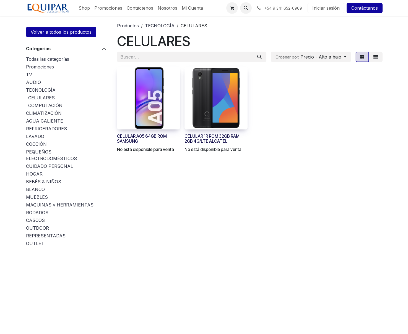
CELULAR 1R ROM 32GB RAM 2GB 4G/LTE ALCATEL (212, 139)
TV (29, 74)
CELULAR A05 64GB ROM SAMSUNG (142, 139)
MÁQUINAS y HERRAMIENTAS (59, 205)
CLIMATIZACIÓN (44, 113)
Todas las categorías (47, 59)
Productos (128, 25)
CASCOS (35, 220)
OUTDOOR (37, 228)
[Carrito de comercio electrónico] (232, 8)
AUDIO (33, 82)
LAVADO (35, 136)
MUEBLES (37, 197)
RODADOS (37, 212)
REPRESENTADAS (46, 235)
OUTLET (35, 243)
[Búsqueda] (259, 57)
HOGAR (34, 174)
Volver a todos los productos (61, 32)
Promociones (40, 67)
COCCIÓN (36, 144)
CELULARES (41, 97)
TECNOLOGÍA (41, 90)
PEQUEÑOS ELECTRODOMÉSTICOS (51, 155)
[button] (246, 8)
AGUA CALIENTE (44, 121)
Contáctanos (364, 8)
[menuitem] (84, 8)
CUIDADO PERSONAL (49, 166)
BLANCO (35, 189)
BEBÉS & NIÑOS (43, 181)
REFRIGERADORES (46, 128)
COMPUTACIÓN (45, 105)
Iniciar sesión (326, 8)
